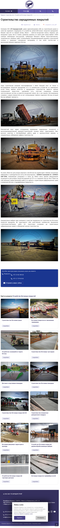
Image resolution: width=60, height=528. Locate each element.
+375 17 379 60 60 (17, 278)
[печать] (36, 24)
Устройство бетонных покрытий (23, 15)
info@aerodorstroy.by (8, 517)
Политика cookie (27, 523)
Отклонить (40, 518)
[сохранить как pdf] (50, 24)
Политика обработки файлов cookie (23, 514)
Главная (3, 15)
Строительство (10, 15)
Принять (19, 518)
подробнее (6, 326)
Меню (26, 11)
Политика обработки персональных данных (12, 523)
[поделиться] (26, 24)
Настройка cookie (36, 523)
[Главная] (29, 4)
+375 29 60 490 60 (17, 275)
